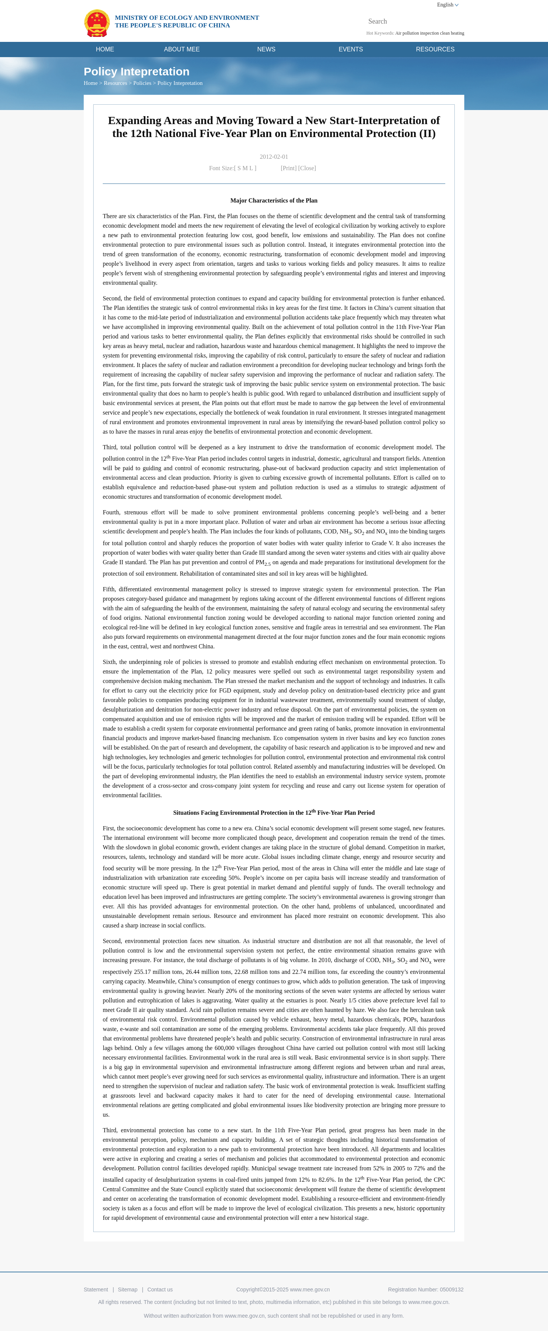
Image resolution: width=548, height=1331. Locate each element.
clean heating (452, 33)
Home (91, 83)
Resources (115, 83)
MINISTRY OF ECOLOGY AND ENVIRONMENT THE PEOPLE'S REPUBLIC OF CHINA (187, 21)
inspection (429, 33)
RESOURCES (435, 49)
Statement (96, 1289)
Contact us (160, 1289)
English (445, 5)
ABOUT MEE (182, 49)
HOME (105, 49)
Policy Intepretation (180, 83)
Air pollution (407, 33)
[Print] (289, 168)
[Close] (307, 168)
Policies (142, 83)
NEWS (266, 49)
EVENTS (351, 49)
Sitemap (127, 1289)
